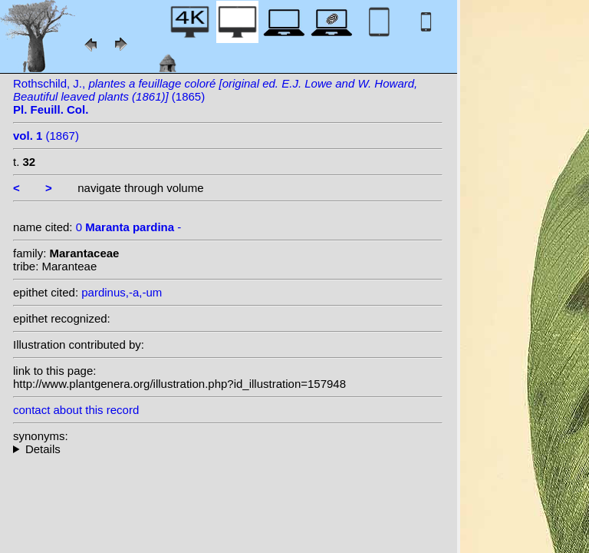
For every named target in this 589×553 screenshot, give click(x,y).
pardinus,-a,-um (121, 292)
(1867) (46, 135)
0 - (129, 226)
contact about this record (76, 409)
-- (228, 448)
